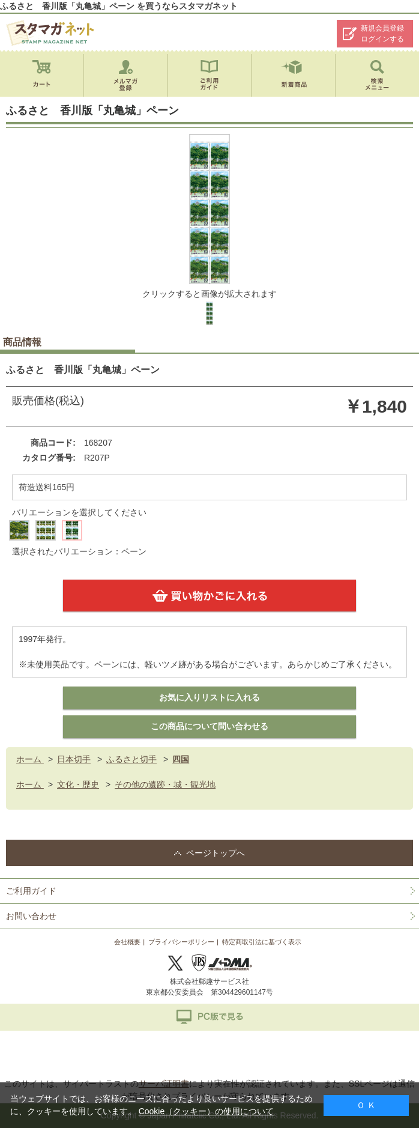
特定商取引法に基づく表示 (261, 941)
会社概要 (127, 941)
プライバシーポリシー (181, 941)
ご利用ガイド (31, 891)
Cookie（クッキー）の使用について (206, 1111)
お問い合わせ (31, 916)
